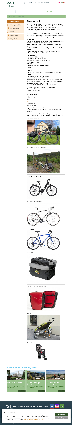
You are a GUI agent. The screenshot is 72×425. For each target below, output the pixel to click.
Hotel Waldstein (9, 423)
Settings (61, 418)
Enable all (61, 414)
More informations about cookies (33, 419)
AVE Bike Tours (11, 17)
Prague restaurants (19, 423)
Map (28, 101)
